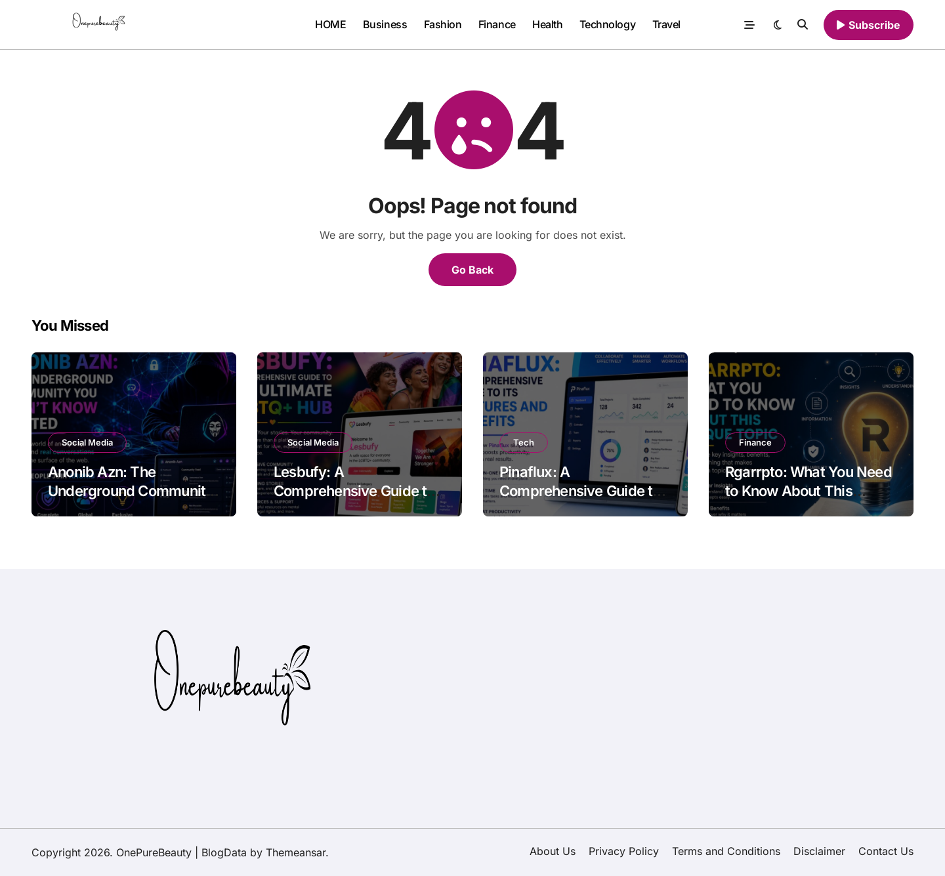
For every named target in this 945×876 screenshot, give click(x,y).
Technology (607, 24)
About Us (553, 851)
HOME (330, 24)
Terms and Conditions (726, 851)
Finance (497, 24)
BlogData (224, 852)
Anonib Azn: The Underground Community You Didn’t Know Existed (130, 490)
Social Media (87, 442)
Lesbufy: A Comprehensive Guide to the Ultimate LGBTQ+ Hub (357, 490)
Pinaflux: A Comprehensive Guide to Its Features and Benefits (580, 490)
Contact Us (886, 851)
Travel (666, 24)
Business (385, 24)
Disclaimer (819, 851)
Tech (523, 442)
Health (547, 24)
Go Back (473, 269)
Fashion (443, 24)
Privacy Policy (624, 851)
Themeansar (296, 852)
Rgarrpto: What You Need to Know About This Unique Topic (808, 490)
